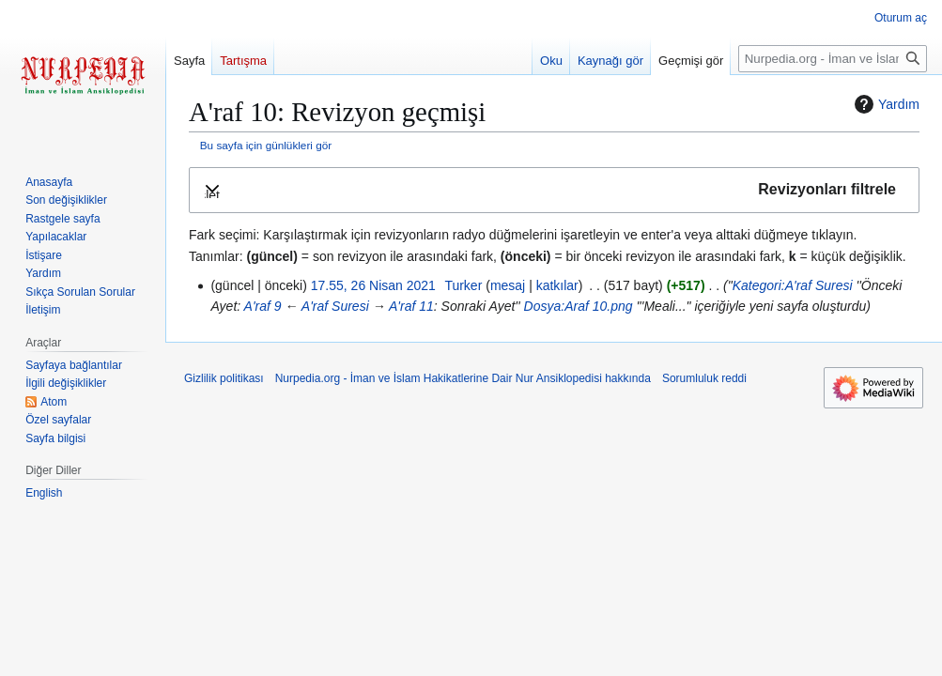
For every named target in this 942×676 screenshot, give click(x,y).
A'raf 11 (411, 306)
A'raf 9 (263, 306)
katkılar (557, 285)
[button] (554, 190)
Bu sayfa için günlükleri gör (266, 145)
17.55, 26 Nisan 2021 (373, 285)
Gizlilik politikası (224, 378)
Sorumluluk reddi (704, 378)
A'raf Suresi (335, 306)
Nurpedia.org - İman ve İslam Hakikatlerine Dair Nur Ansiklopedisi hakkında (463, 378)
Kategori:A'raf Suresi (793, 285)
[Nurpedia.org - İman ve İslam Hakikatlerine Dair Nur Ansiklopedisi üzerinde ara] (832, 58)
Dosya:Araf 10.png (578, 306)
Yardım (884, 104)
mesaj (507, 285)
